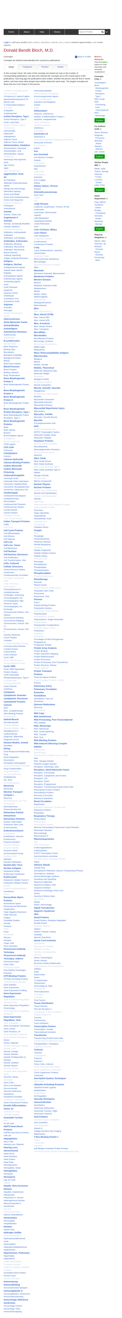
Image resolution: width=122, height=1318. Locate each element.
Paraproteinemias (42, 539)
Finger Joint (9, 943)
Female (7, 923)
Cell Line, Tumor (12, 545)
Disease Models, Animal (16, 742)
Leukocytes (39, 209)
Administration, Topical (14, 154)
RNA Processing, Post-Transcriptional (53, 719)
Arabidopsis (9, 296)
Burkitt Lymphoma (12, 441)
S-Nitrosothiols (40, 850)
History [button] (57, 32)
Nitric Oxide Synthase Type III (47, 470)
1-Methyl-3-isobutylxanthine (16, 91)
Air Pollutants (9, 180)
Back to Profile (83, 57)
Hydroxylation (10, 1244)
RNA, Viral (38, 737)
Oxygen (38, 530)
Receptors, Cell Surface (44, 773)
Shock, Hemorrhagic (43, 905)
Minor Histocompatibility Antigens (51, 353)
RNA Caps (39, 713)
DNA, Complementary (13, 711)
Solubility (38, 934)
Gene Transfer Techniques (15, 1037)
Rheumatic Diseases (43, 830)
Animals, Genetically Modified (17, 224)
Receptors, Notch (41, 781)
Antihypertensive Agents (14, 267)
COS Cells (9, 447)
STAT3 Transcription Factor (46, 853)
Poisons (38, 599)
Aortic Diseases (10, 287)
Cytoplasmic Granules (15, 695)
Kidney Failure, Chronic (46, 186)
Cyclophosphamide (12, 683)
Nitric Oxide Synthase (43, 464)
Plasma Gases (40, 585)
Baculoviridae (10, 344)
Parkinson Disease (42, 542)
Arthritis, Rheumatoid (13, 313)
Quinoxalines (39, 710)
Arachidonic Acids (11, 301)
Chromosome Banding (13, 618)
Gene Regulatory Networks (16, 1034)
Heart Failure (9, 1159)
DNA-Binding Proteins (13, 713)
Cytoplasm (9, 692)
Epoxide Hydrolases (12, 862)
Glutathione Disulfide (13, 1097)
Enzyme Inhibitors (11, 845)
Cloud (11, 67)
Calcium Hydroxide (13, 459)
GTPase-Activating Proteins (16, 979)
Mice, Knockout (42, 323)
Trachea (37, 1017)
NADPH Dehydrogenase (44, 429)
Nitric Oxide (40, 458)
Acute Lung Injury (11, 122)
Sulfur (36, 972)
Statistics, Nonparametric (45, 952)
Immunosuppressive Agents (46, 96)
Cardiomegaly (11, 493)
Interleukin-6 (39, 137)
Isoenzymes (39, 163)
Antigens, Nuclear (13, 264)
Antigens (8, 261)
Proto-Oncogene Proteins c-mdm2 (49, 680)
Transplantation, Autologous (46, 1044)
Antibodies (8, 235)
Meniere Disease (42, 279)
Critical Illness (10, 652)
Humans (8, 1226)
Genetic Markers (11, 1054)
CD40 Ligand (9, 444)
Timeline (45, 67)
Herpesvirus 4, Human (13, 1197)
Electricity (9, 786)
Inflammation (40, 111)
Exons (6, 894)
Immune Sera (10, 1276)
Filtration (7, 940)
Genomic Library (11, 1077)
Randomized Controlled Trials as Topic (51, 755)
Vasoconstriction (42, 1102)
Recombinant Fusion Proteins (47, 790)
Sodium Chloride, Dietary (45, 932)
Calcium (7, 456)
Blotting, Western (11, 372)
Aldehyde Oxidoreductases (15, 183)
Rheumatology (40, 833)
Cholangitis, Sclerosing (14, 595)
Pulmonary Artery (43, 686)
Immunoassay (11, 1281)
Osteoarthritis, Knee (43, 518)
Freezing (7, 973)
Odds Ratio (39, 502)
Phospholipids (40, 567)
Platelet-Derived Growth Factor (47, 588)
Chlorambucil (9, 586)
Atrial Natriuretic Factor (16, 322)
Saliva (36, 862)
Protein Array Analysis (45, 648)
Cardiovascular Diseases (15, 504)
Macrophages (40, 262)
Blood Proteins (10, 369)
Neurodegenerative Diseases (47, 449)
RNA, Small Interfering (44, 731)
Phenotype (38, 561)
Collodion (8, 640)
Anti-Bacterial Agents (13, 229)
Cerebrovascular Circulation (16, 575)
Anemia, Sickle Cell (12, 214)
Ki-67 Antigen (40, 180)
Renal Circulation (43, 801)
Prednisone (39, 631)
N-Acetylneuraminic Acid (44, 423)
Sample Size (39, 868)
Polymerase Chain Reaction (46, 611)
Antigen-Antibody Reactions (16, 258)
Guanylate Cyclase (13, 1117)
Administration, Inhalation (17, 145)
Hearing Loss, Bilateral (14, 1144)
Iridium (37, 148)
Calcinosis (8, 450)
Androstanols (9, 208)
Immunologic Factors (13, 1306)
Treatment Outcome (43, 1047)
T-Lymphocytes (40, 980)
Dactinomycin (10, 716)
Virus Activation (41, 1122)
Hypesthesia (9, 1258)
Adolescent (8, 156)
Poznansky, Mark (99, 258)
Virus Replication (41, 1125)
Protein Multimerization (44, 656)
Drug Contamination (12, 768)
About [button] (26, 32)
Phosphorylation (42, 573)
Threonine (38, 994)
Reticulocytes (40, 822)
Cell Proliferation (11, 557)
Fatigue (7, 917)
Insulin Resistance (42, 122)
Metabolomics (40, 288)
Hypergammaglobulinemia (15, 1247)
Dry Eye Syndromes (12, 774)
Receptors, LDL (41, 778)
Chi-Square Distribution (14, 578)
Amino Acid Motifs (11, 194)
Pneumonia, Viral (41, 596)
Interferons (38, 128)
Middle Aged (39, 347)
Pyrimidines (40, 695)
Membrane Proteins (44, 276)
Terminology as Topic (43, 986)
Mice (36, 308)
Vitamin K (38, 1128)
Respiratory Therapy (44, 816)
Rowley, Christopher (100, 211)
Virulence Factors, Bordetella (46, 1120)
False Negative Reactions (15, 912)
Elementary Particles (14, 819)
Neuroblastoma (40, 446)
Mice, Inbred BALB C (43, 311)
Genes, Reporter (11, 1043)
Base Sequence (11, 346)
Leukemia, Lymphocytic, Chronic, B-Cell (51, 207)
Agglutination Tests (14, 174)
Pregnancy (38, 633)
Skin (36, 914)
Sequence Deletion (42, 888)
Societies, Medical (42, 926)
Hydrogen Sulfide (12, 1232)
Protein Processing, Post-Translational (51, 662)
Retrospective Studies (43, 824)
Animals (8, 221)
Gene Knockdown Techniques (17, 1026)
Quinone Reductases (44, 704)
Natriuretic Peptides (42, 438)
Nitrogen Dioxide (41, 475)
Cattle (6, 524)
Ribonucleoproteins (44, 839)
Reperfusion (39, 804)
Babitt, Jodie (99, 168)
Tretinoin (38, 1049)
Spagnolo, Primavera (99, 136)
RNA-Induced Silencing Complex (50, 743)
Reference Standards (43, 798)
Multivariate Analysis (43, 382)
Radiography (39, 750)
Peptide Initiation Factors (45, 553)
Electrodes (8, 789)
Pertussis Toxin (40, 559)
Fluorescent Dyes (11, 961)
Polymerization (40, 614)
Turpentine (38, 1075)
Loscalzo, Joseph (98, 181)
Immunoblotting (12, 1285)
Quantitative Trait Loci (43, 698)
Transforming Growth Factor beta (48, 1038)
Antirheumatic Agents (13, 279)
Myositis (38, 420)
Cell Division (9, 536)
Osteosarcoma (40, 521)
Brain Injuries (9, 430)
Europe (7, 886)
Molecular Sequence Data (45, 371)
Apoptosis (8, 290)
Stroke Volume (40, 960)
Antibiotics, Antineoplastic (15, 232)
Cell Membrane (10, 548)
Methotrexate (40, 300)
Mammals (39, 270)
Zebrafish (38, 1146)
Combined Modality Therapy (16, 643)
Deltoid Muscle (11, 719)
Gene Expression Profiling (15, 990)
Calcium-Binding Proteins (17, 462)
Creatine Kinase (11, 649)
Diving (7, 748)
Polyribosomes (40, 622)
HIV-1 (6, 1120)
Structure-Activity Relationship (47, 963)
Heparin (7, 1183)
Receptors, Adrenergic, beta (46, 767)
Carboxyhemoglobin (14, 475)
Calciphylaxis (10, 453)
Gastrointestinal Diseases (15, 982)
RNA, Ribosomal (41, 729)
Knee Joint (38, 195)
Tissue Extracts (40, 1006)
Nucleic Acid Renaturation (45, 496)
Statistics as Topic (42, 949)
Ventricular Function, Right (45, 1111)
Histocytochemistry (12, 1212)
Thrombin (38, 997)
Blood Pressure (11, 366)
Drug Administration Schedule (17, 766)
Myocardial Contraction (44, 399)
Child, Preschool (11, 584)
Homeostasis (10, 1218)
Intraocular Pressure (43, 142)
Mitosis (37, 362)
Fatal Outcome (10, 915)
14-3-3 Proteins (10, 93)
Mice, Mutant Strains (43, 326)
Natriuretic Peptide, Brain (45, 435)
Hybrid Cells (9, 1229)
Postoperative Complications (46, 625)
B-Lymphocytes (12, 341)
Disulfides (8, 745)
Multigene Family (41, 379)
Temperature (39, 983)
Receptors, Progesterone (45, 784)
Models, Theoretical (44, 368)
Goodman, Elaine (99, 206)
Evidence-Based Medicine (15, 888)
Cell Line (8, 542)
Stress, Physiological (43, 957)
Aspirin (7, 316)
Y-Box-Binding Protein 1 (46, 1137)
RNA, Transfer (40, 734)
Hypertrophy (9, 1256)
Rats (36, 758)
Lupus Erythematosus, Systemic (48, 250)
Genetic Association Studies (16, 1046)
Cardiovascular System (14, 507)
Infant (36, 108)
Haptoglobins (10, 1138)
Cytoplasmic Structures (16, 698)
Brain (6, 427)
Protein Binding (40, 651)
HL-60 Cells (9, 1123)
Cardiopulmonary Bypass (15, 496)
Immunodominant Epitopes (15, 1288)
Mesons (37, 282)
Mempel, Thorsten (98, 247)
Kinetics (37, 189)
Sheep (37, 902)
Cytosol (7, 705)
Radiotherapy (40, 752)
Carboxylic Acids (11, 478)
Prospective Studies (43, 645)
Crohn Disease (10, 655)
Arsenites (8, 307)
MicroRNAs (39, 332)
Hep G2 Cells (9, 1180)
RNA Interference (42, 716)
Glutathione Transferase (14, 1099)
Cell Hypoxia (9, 539)
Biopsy (7, 361)
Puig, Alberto (100, 202)
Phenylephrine (40, 564)
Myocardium (39, 411)
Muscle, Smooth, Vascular (47, 388)
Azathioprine (9, 338)
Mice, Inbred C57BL (44, 314)
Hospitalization (10, 1223)
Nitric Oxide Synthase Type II (46, 467)
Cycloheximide (10, 680)
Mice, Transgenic (41, 329)
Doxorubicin (9, 760)
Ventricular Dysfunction (44, 1108)
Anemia (7, 211)
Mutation (38, 396)
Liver (36, 226)
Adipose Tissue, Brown (14, 142)
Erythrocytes (10, 877)
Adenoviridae (9, 131)
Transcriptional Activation (45, 1032)
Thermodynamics (41, 991)
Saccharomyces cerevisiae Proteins (49, 859)
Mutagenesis (39, 391)
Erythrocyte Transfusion (14, 874)
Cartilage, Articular (12, 515)
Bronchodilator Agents (13, 435)
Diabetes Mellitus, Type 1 (15, 728)
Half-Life (7, 1135)
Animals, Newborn (12, 226)
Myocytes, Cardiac (43, 414)
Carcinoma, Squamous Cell (16, 489)
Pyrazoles (39, 692)
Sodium (37, 929)
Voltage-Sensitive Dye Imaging (47, 1131)
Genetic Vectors (11, 1065)
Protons (37, 683)
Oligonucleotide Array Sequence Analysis (52, 504)
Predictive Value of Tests (44, 628)
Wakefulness (39, 1134)
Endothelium (9, 833)
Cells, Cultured (11, 563)
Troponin (38, 1058)
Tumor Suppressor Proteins (46, 1072)
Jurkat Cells (39, 171)
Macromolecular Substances (46, 259)
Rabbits (38, 746)
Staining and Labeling (43, 946)
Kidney (37, 183)
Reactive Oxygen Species (45, 764)
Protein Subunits (41, 668)
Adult (6, 162)
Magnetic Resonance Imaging (47, 264)
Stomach (38, 955)
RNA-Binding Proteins (45, 740)
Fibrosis (7, 937)
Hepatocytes (9, 1195)
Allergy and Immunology (14, 188)
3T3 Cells (8, 108)
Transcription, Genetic (43, 1029)
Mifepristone (39, 350)
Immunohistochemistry (14, 1296)
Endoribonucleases (13, 830)
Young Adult (39, 1143)
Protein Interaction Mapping (46, 654)
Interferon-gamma (42, 125)
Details (60, 67)
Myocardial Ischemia (43, 405)
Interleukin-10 (41, 134)
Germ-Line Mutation (12, 1085)
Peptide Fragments (42, 550)
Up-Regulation (40, 1096)
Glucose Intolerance (12, 1091)
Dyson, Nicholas (98, 253)
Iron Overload (41, 154)
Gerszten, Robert (98, 217)
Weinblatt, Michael (98, 222)
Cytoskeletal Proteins (14, 701)
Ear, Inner (8, 780)
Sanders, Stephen (98, 147)
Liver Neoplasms (41, 236)
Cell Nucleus (10, 551)
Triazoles (38, 1053)
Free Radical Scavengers (15, 970)
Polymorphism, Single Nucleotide (48, 619)
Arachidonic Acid (11, 298)
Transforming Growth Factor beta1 (49, 1041)
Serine (37, 893)
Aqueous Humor (11, 293)
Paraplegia (38, 536)
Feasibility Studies (12, 920)
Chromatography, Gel (13, 598)
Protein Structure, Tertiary (45, 665)
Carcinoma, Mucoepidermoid (16, 487)
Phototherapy (41, 579)
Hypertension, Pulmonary (17, 1253)
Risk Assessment (41, 845)
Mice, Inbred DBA (42, 317)
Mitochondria (40, 356)
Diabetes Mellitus (11, 725)
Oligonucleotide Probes (44, 507)
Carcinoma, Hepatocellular (15, 484)
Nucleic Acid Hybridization (45, 493)
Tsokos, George (101, 171)
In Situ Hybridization (43, 99)
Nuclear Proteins (42, 487)
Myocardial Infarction (43, 402)
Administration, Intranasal (15, 148)
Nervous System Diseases (45, 444)
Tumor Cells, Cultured (43, 1064)
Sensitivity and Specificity (45, 879)
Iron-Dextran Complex (43, 157)
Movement (38, 376)
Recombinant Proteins (44, 792)
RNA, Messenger (42, 726)
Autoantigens (10, 328)
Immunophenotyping (13, 1311)
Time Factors (39, 1000)
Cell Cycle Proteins (13, 530)
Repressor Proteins (42, 810)
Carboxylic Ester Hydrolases (16, 481)
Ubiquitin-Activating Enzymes (49, 1084)
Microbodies (40, 335)
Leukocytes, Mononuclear (45, 212)
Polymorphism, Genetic (44, 616)
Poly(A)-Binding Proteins (45, 605)
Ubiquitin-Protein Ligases (45, 1087)
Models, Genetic (41, 365)
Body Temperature (12, 375)
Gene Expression (11, 987)
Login (6, 42)
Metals (37, 291)
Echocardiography (12, 783)
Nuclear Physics (42, 484)
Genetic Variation (11, 1063)
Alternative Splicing (12, 191)
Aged (6, 168)
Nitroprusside (40, 478)
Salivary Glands (42, 865)
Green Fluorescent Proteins (16, 1102)
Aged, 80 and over (12, 171)
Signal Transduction (44, 908)
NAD (36, 426)
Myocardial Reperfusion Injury (49, 408)
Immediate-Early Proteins (15, 1273)
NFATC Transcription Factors (46, 432)
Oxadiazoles (39, 524)
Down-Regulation (11, 757)
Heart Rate (8, 1162)
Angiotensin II (11, 217)
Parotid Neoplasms (42, 544)
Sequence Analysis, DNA (45, 885)
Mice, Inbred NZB (41, 320)
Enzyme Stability (11, 848)
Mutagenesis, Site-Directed (46, 394)
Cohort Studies (10, 637)
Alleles (6, 186)
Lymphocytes (40, 253)
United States (40, 1093)
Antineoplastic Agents (13, 276)
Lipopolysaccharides (43, 221)
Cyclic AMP (9, 657)
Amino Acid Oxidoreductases (16, 197)
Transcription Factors (45, 1026)
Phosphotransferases (43, 576)
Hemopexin (9, 1177)
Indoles (37, 105)
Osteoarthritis (40, 516)
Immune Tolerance (12, 1278)
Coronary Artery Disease (14, 646)
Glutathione (9, 1094)
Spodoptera (39, 943)
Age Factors (9, 165)
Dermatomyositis (11, 722)
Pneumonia (39, 593)
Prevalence (39, 636)
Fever (6, 932)
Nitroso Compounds (43, 481)
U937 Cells (39, 1081)
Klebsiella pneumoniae (45, 192)
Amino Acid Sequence (13, 200)
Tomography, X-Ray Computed (47, 1012)
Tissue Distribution (43, 1003)
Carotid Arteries (10, 510)
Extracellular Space (12, 903)
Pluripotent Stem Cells (44, 591)
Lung (36, 247)
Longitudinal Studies (43, 239)
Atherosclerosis (12, 319)
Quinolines (38, 701)
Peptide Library (40, 556)
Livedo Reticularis (42, 224)
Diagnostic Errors (11, 739)
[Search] (90, 32)
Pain (36, 533)
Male (36, 267)
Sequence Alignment (43, 882)
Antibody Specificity (12, 255)
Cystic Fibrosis (10, 686)
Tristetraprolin (40, 1055)
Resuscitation (40, 819)
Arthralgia (8, 310)
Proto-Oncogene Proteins (45, 677)
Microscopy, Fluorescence (45, 344)
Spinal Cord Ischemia (45, 940)
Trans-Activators (41, 1023)
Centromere (9, 572)
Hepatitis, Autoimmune (14, 1192)
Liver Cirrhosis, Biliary (45, 229)
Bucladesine (9, 438)
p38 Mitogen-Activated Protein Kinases (51, 1148)
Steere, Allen (100, 241)
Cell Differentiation (12, 533)
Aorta (6, 284)
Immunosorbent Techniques (46, 93)
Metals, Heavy (40, 294)
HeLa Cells (8, 1141)
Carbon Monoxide (13, 466)
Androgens (8, 205)
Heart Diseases (10, 1156)
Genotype (8, 1080)
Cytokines (8, 689)
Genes (6, 1040)
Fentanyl (7, 926)
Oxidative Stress (41, 527)
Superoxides (39, 974)
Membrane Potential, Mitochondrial (49, 273)
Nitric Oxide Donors (42, 461)
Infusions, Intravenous (43, 114)
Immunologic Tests (12, 1309)
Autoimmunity (10, 335)
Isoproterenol (40, 166)
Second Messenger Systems (46, 876)
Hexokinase (9, 1206)
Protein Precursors (42, 659)
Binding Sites (9, 349)
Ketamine (38, 177)
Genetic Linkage (11, 1051)
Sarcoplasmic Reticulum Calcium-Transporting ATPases (58, 871)
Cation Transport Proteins (17, 521)
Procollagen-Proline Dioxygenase (48, 639)
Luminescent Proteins (43, 244)
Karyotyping (39, 174)
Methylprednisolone (42, 302)
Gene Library (9, 1029)
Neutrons (38, 455)
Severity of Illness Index (44, 896)
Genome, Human (11, 1068)
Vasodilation (39, 1105)
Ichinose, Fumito (98, 175)
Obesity (37, 499)
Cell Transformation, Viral (15, 560)
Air (5, 177)
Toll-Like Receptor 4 (43, 1009)
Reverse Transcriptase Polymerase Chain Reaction (56, 827)
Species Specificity (42, 937)
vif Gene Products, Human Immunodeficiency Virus (56, 1151)
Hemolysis (8, 1174)
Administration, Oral (12, 151)
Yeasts (37, 1140)
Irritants (37, 160)
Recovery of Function (43, 795)
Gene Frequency (11, 1023)
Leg (35, 201)
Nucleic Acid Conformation (45, 490)
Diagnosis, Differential (13, 736)
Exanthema (9, 891)
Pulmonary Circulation (45, 689)
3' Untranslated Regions (14, 105)
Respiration (39, 813)
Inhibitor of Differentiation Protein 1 (49, 116)
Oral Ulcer (38, 510)
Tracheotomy (39, 1020)
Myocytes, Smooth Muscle (45, 417)
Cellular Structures (13, 566)
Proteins (38, 674)
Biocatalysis (9, 352)
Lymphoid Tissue (41, 256)
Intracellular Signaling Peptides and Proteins (53, 140)
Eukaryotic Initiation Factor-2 (16, 880)
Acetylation (8, 110)
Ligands (37, 215)
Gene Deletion (10, 985)
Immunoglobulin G (13, 1291)
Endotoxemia (9, 839)
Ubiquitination (40, 1090)
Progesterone (40, 642)
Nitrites (37, 472)
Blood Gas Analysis (12, 363)
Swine (36, 977)
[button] (107, 32)
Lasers (37, 198)
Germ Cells (9, 1082)
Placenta (38, 582)
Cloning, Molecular (12, 635)
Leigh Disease (41, 204)
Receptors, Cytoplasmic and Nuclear (50, 775)
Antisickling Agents (12, 281)
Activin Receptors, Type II (15, 119)
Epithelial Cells (10, 856)
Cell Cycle (8, 527)
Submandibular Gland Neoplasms (49, 966)
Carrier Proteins (11, 513)
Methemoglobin (41, 297)
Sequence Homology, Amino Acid (48, 890)
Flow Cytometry (10, 946)
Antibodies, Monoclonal (14, 247)
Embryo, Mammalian (13, 822)
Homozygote (9, 1221)
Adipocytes (8, 133)
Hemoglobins (10, 1171)
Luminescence (40, 241)
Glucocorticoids (10, 1088)
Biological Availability (13, 355)
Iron (36, 151)
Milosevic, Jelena (98, 142)
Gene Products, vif (12, 1031)
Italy (36, 169)
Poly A (37, 602)
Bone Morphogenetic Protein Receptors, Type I (101, 90)
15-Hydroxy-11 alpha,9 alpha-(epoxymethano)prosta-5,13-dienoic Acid (17, 99)
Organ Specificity (41, 513)
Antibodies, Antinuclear (16, 241)
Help (42, 32)
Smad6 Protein (40, 923)
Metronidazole (40, 305)
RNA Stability (40, 723)
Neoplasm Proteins (43, 441)
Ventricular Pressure (43, 1114)
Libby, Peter (99, 185)
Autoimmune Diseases (15, 332)
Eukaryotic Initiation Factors (16, 883)
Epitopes (7, 859)
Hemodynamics (10, 1165)
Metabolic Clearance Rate (45, 285)
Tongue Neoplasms (42, 1015)
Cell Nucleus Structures (16, 554)
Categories (27, 67)
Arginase (8, 304)
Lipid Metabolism (41, 218)
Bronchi (7, 433)
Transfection (40, 1035)
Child (6, 581)
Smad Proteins (41, 917)
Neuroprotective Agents (44, 452)
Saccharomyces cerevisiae (46, 856)
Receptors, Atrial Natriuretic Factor (51, 770)
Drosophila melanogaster (15, 763)
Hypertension (9, 1250)
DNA (6, 708)
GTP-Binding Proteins (15, 976)
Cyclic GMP (9, 666)
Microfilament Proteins (44, 338)
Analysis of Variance (13, 203)
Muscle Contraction (42, 385)
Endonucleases (10, 827)
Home (11, 32)
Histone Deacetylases (13, 1215)
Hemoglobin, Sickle (12, 1168)
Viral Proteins (41, 1117)
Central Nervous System (14, 569)
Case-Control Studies (13, 518)
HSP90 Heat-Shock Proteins (16, 1132)
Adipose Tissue (10, 139)
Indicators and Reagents (44, 102)
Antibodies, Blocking (13, 244)
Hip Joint (7, 1209)
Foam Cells (9, 964)
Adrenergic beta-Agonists (15, 159)
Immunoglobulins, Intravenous (17, 1294)
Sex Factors (39, 899)
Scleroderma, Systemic (44, 873)
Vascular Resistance (44, 1099)
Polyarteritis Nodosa (43, 608)
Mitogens (38, 359)
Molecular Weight (41, 373)
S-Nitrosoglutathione (43, 847)
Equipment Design (12, 871)
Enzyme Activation (12, 842)
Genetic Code (10, 1048)
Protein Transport (43, 671)
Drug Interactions (11, 771)
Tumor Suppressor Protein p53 (47, 1070)
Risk (36, 842)
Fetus (6, 929)
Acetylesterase (10, 113)
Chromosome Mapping (14, 620)
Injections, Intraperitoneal (45, 119)
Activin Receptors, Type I (16, 116)
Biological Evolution (12, 358)
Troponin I (38, 1061)
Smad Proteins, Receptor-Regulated (50, 920)
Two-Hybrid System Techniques (50, 1078)
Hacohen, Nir (100, 244)
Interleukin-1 (39, 131)
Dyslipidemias (10, 777)
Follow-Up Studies (12, 967)
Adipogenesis (10, 136)
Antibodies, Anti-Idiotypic (14, 238)
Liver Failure (40, 233)
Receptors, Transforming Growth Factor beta (53, 787)
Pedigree (38, 547)
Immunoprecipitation (43, 91)
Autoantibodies (11, 325)
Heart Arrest (9, 1153)
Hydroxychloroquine (12, 1235)
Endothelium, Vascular (13, 836)
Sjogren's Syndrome (44, 911)
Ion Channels (40, 145)
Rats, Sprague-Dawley (44, 761)
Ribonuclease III (41, 836)
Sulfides (37, 969)
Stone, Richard (101, 132)
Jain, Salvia (99, 152)
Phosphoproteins (41, 570)
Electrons (8, 798)
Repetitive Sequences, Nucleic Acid (49, 807)
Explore (99, 120)
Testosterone (39, 989)
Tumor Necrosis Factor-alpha (47, 1067)
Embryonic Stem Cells (13, 824)
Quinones (38, 707)
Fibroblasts (8, 934)
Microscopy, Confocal (43, 341)
